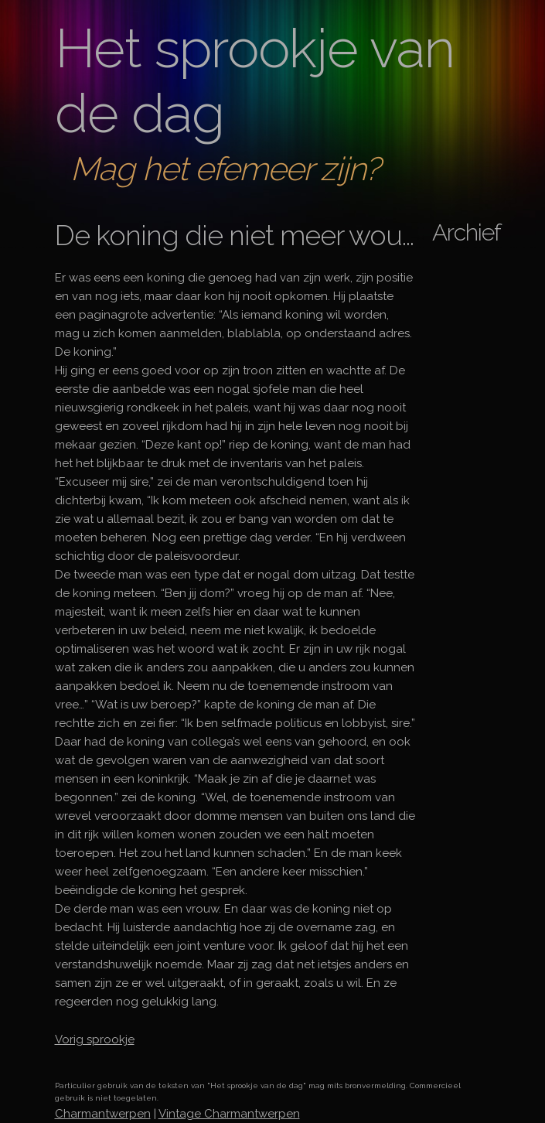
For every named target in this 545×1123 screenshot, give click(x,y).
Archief (466, 232)
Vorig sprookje (95, 1039)
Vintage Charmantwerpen (229, 1114)
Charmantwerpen (103, 1114)
